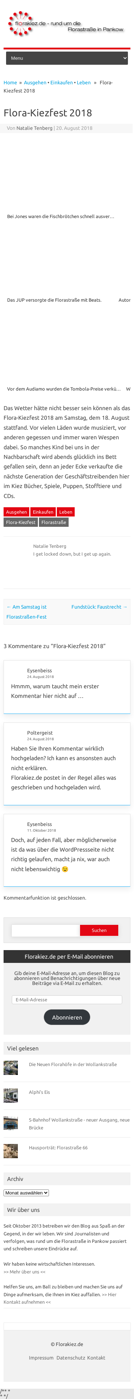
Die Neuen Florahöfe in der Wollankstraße (73, 1064)
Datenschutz (70, 1358)
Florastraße (53, 522)
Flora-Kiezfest (20, 522)
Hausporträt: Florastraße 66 (58, 1147)
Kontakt (96, 1358)
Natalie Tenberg (34, 128)
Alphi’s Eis (39, 1092)
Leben (84, 82)
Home (10, 82)
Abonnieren (67, 1017)
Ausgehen (35, 82)
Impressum (42, 1358)
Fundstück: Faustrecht (99, 607)
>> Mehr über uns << (24, 1271)
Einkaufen (61, 82)
